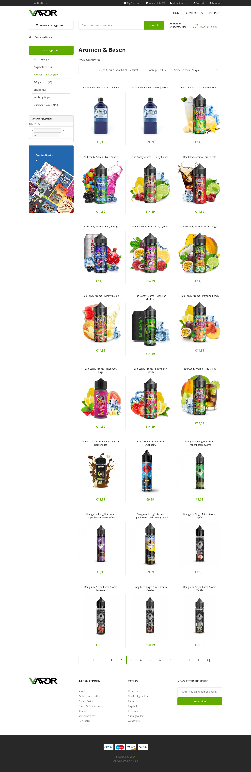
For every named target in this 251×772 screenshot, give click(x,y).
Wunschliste (134, 720)
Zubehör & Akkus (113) (46, 105)
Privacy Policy (85, 701)
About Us (83, 691)
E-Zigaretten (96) (43, 82)
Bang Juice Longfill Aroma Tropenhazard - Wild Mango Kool (150, 516)
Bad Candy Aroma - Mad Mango (199, 226)
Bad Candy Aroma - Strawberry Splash (150, 370)
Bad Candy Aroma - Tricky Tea (199, 368)
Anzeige (153, 70)
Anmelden (175, 23)
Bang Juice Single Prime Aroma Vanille (199, 588)
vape (132, 756)
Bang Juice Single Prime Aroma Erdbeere (100, 588)
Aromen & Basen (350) (46, 74)
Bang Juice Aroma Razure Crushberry (150, 443)
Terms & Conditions (89, 706)
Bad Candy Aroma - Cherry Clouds (150, 157)
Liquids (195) (40, 89)
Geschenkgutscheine (139, 696)
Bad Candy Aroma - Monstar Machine (150, 297)
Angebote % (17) (43, 67)
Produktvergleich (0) (89, 59)
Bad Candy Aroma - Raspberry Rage (101, 370)
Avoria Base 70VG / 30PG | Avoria (150, 87)
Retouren (133, 711)
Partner (132, 701)
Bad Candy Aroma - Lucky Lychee (150, 226)
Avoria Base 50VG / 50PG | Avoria (100, 87)
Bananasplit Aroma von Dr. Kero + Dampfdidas (100, 443)
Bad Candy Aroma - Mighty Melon (101, 295)
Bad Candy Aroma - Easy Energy (100, 226)
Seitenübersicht (86, 716)
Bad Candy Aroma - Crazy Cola (199, 157)
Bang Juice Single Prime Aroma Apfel (199, 516)
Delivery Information (89, 696)
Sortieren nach (182, 70)
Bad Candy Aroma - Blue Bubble (100, 157)
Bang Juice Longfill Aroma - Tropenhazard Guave (199, 443)
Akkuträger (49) (42, 59)
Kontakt (82, 711)
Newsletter (84, 720)
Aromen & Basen (43, 37)
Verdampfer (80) (42, 97)
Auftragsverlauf (136, 716)
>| (208, 660)
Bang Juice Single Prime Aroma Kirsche (150, 588)
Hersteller (133, 691)
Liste (92, 70)
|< (92, 660)
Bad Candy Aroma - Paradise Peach (200, 295)
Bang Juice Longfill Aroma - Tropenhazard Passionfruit (100, 516)
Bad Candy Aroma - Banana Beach (199, 87)
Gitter (85, 70)
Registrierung (179, 26)
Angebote (133, 706)
